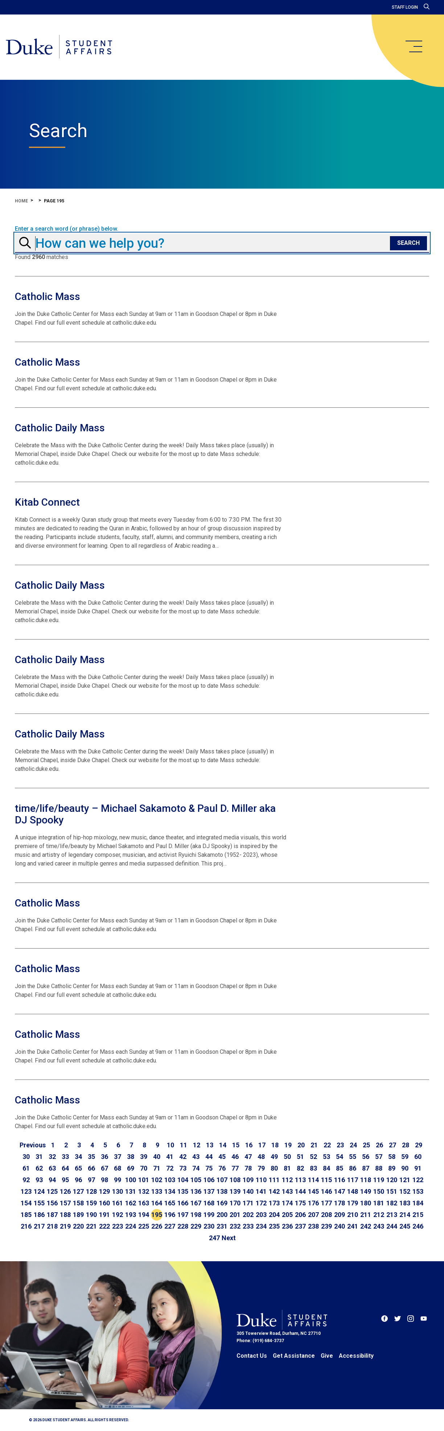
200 (222, 1214)
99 (117, 1180)
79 (261, 1168)
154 (26, 1203)
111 (274, 1180)
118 (365, 1180)
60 (418, 1156)
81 (287, 1168)
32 (52, 1156)
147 (339, 1191)
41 (169, 1156)
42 (182, 1156)
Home (21, 200)
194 (143, 1214)
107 (222, 1180)
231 (222, 1226)
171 (248, 1203)
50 (287, 1156)
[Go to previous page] (33, 1145)
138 (222, 1191)
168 (209, 1203)
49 (274, 1156)
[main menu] (413, 46)
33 (65, 1156)
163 (143, 1203)
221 (91, 1226)
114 (313, 1180)
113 (300, 1180)
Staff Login (405, 7)
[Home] (59, 47)
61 (26, 1168)
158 (78, 1203)
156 (52, 1203)
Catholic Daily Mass (60, 428)
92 (26, 1180)
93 (39, 1180)
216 (26, 1226)
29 (418, 1145)
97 (91, 1180)
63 (52, 1168)
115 (326, 1180)
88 (378, 1168)
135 (182, 1191)
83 (313, 1168)
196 (169, 1214)
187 (52, 1214)
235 (274, 1226)
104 (182, 1180)
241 (352, 1226)
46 (235, 1156)
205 (287, 1214)
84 (326, 1168)
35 (91, 1156)
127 (78, 1191)
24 (353, 1145)
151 (391, 1191)
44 (209, 1156)
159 (91, 1203)
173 (274, 1203)
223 (117, 1226)
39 (143, 1156)
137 (209, 1191)
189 (78, 1214)
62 (39, 1168)
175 (300, 1203)
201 (235, 1214)
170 (235, 1203)
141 (261, 1191)
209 (339, 1214)
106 (209, 1180)
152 (404, 1191)
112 (287, 1180)
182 (391, 1203)
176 (313, 1203)
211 (365, 1214)
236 (287, 1226)
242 (365, 1226)
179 (352, 1203)
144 (300, 1191)
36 (104, 1156)
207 (313, 1214)
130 (117, 1191)
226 (156, 1226)
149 (365, 1191)
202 (248, 1214)
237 (300, 1226)
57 (378, 1156)
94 (52, 1180)
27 (392, 1145)
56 (365, 1156)
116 (339, 1180)
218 (52, 1226)
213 (391, 1214)
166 (182, 1203)
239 (326, 1226)
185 (26, 1214)
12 (196, 1145)
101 (143, 1180)
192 (117, 1214)
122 (417, 1180)
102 (156, 1180)
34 (78, 1156)
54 (339, 1156)
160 (104, 1203)
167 (195, 1203)
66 (91, 1168)
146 (326, 1191)
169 (222, 1203)
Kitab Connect (47, 502)
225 (143, 1226)
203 (261, 1214)
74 (196, 1168)
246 (417, 1226)
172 (261, 1203)
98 (104, 1180)
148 (352, 1191)
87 (365, 1168)
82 (300, 1168)
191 (104, 1214)
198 (195, 1214)
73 (182, 1168)
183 (404, 1203)
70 (143, 1168)
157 (65, 1203)
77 (235, 1168)
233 (248, 1226)
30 (26, 1156)
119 (378, 1180)
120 (391, 1180)
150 (378, 1191)
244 (391, 1226)
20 (301, 1145)
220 (78, 1226)
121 (404, 1180)
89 (391, 1168)
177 (326, 1203)
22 (327, 1145)
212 (378, 1214)
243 (378, 1226)
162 (130, 1203)
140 (248, 1191)
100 (130, 1180)
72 (169, 1168)
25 (366, 1145)
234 (261, 1226)
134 (169, 1191)
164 (156, 1203)
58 (391, 1156)
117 (352, 1180)
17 (262, 1145)
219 (65, 1226)
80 (274, 1168)
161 (117, 1203)
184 (417, 1203)
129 (104, 1191)
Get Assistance (294, 1355)
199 (209, 1214)
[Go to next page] (229, 1238)
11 (183, 1145)
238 (313, 1226)
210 (352, 1214)
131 (130, 1191)
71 (156, 1168)
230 (209, 1226)
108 (235, 1180)
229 (195, 1226)
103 (169, 1180)
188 (65, 1214)
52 (313, 1156)
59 (404, 1156)
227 (169, 1226)
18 (275, 1145)
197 (182, 1214)
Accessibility (356, 1355)
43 (196, 1156)
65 (78, 1168)
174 (287, 1203)
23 (340, 1145)
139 (235, 1191)
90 (404, 1168)
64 (65, 1168)
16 (248, 1145)
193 (130, 1214)
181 (378, 1203)
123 (26, 1191)
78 (248, 1168)
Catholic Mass (47, 297)
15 (235, 1145)
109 (248, 1180)
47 (248, 1156)
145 (313, 1191)
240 (339, 1226)
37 (117, 1156)
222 (104, 1226)
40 (156, 1156)
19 (288, 1145)
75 (209, 1168)
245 (404, 1226)
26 (379, 1145)
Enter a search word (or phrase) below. (66, 229)
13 (209, 1145)
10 (170, 1145)
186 (39, 1214)
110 (261, 1180)
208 (326, 1214)
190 (91, 1214)
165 (169, 1203)
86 (352, 1168)
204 (274, 1214)
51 (300, 1156)
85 (339, 1168)
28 (405, 1145)
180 (365, 1203)
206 (300, 1214)
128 (91, 1191)
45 (222, 1156)
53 (326, 1156)
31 (39, 1156)
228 (182, 1226)
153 (417, 1191)
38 (130, 1156)
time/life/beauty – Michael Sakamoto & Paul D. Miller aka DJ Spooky (145, 814)
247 (214, 1238)
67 (104, 1168)
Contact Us (252, 1355)
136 (195, 1191)
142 (274, 1191)
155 (39, 1203)
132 (143, 1191)
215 (417, 1214)
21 (314, 1145)
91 (418, 1168)
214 (404, 1214)
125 (52, 1191)
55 (352, 1156)
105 (195, 1180)
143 (287, 1191)
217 (39, 1226)
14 (222, 1145)
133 (156, 1191)
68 (117, 1168)
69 (130, 1168)
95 (65, 1180)
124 (39, 1191)
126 (65, 1191)
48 (261, 1156)
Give (327, 1355)
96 (78, 1180)
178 (339, 1203)
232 (235, 1226)
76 (222, 1168)
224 (130, 1226)
